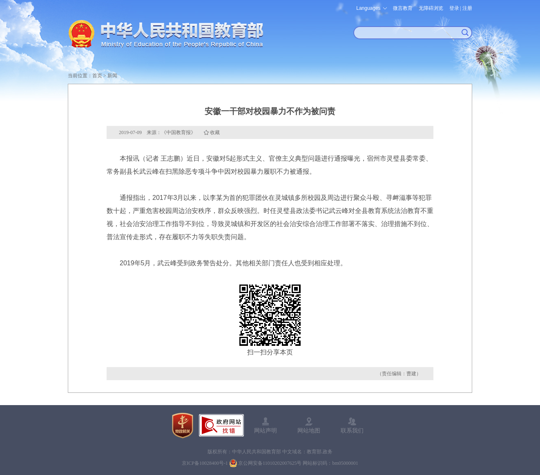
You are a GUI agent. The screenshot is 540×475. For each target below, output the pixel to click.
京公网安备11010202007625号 (270, 463)
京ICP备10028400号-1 (205, 463)
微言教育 (403, 8)
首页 (97, 75)
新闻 (112, 75)
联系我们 (352, 430)
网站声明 (265, 430)
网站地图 (308, 430)
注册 (467, 8)
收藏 (215, 132)
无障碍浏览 (431, 8)
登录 (454, 8)
